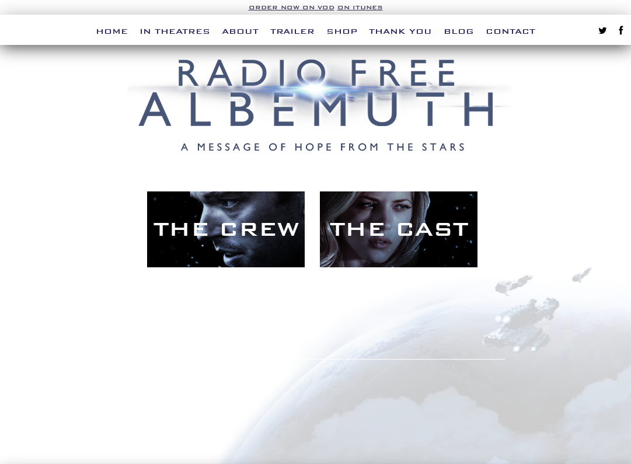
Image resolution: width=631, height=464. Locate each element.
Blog (459, 31)
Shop (341, 31)
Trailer (292, 31)
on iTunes (360, 7)
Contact (510, 31)
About (240, 31)
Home (112, 31)
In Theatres (175, 31)
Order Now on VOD (291, 7)
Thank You (400, 31)
